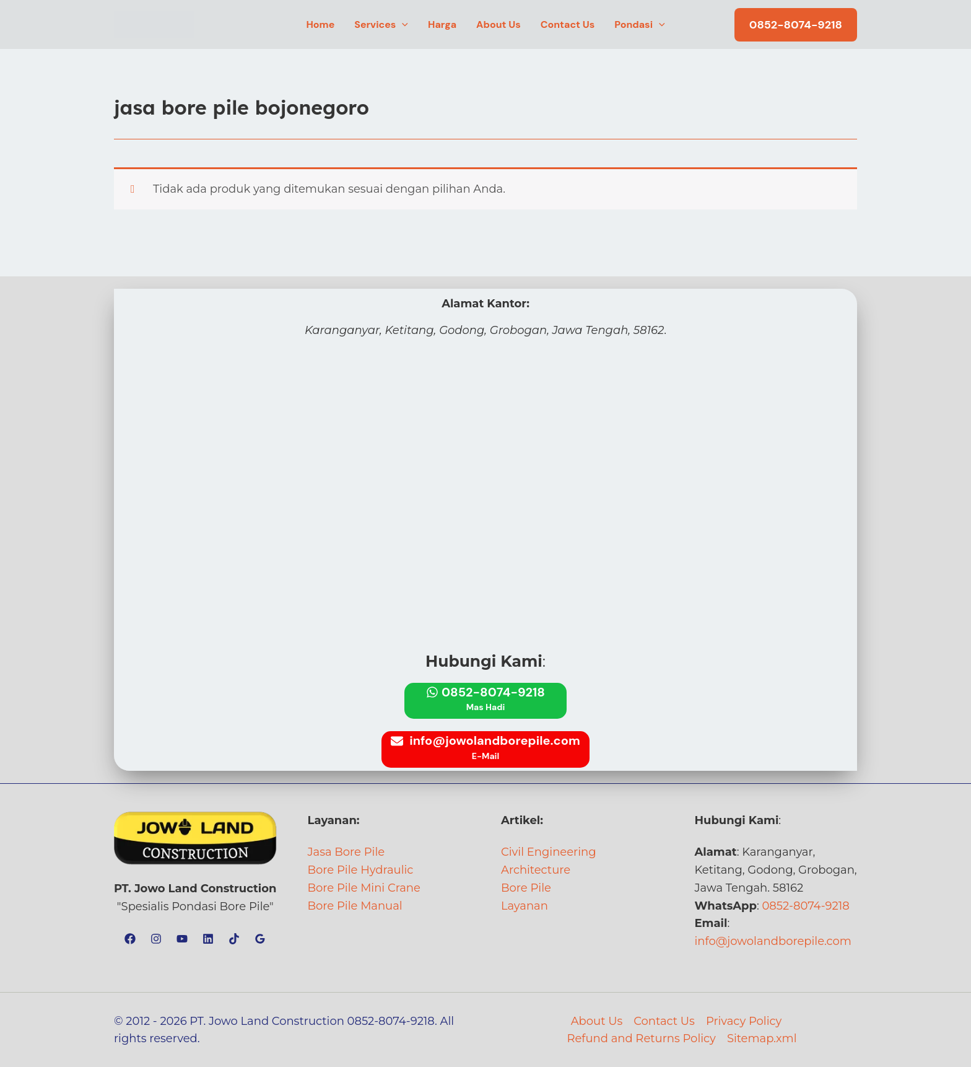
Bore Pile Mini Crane (364, 888)
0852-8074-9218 (805, 906)
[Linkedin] (208, 938)
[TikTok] (234, 938)
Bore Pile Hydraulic (361, 870)
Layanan (524, 906)
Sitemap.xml (762, 1038)
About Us (597, 1021)
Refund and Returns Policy (641, 1038)
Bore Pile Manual (355, 906)
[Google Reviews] (260, 938)
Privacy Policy (744, 1021)
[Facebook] (130, 938)
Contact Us (664, 1021)
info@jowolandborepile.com (773, 941)
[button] (402, 24)
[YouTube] (182, 938)
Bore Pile (526, 888)
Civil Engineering (548, 852)
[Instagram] (156, 938)
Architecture (535, 870)
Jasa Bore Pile (346, 852)
